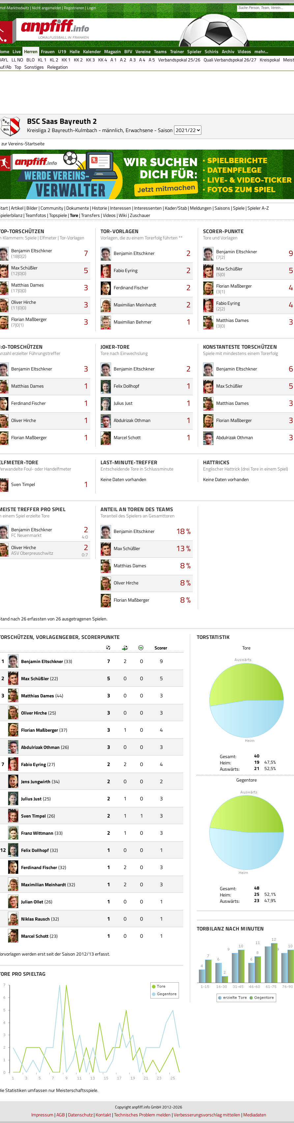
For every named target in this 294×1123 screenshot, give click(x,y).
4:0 (85, 536)
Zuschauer (140, 215)
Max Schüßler (24, 267)
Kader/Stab (176, 207)
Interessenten (148, 207)
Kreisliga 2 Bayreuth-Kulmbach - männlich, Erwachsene (90, 130)
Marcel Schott (127, 437)
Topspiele (58, 215)
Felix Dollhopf (126, 385)
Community (52, 207)
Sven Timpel (23, 484)
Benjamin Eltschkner (31, 250)
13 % (183, 548)
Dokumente (77, 207)
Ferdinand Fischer (131, 287)
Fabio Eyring (125, 270)
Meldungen (201, 207)
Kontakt (103, 1114)
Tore (74, 215)
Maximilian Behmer (133, 321)
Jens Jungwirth (35, 781)
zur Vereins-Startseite (22, 143)
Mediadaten (254, 1114)
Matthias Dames (27, 284)
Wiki (123, 215)
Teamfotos (35, 215)
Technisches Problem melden (142, 1114)
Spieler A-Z (258, 207)
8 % (185, 565)
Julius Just (123, 403)
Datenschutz (80, 1114)
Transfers (90, 215)
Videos (109, 215)
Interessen (120, 207)
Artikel (17, 207)
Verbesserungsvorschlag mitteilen (207, 1114)
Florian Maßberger (29, 319)
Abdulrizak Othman (132, 420)
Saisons (222, 207)
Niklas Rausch (35, 918)
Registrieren (74, 8)
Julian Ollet (32, 901)
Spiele (239, 207)
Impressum (42, 1114)
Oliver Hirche (23, 301)
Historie (99, 207)
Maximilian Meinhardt (135, 304)
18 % (183, 531)
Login (91, 8)
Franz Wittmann (37, 832)
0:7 (85, 554)
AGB (60, 1114)
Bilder (32, 207)
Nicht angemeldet (46, 8)
